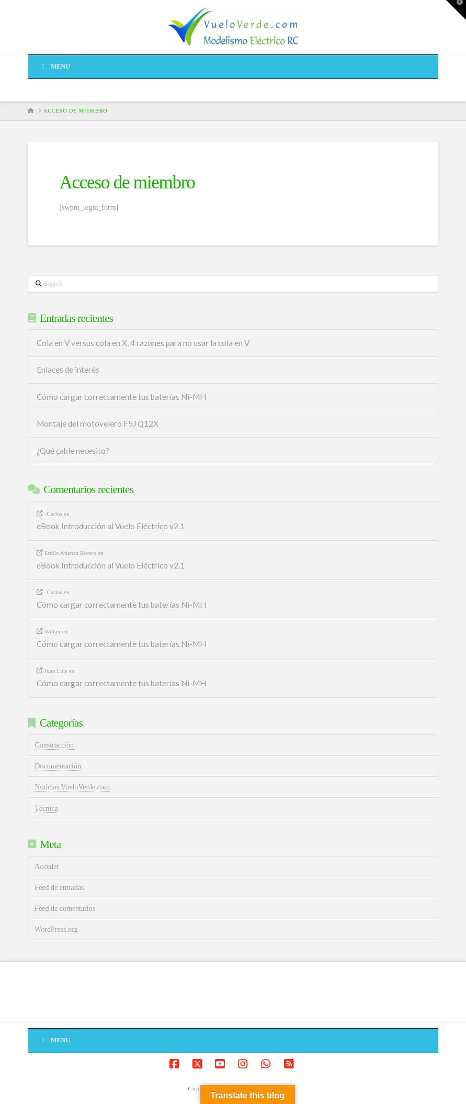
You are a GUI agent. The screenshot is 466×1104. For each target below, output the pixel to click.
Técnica (46, 808)
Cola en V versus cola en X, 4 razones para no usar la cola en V (143, 343)
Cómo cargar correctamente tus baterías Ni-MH (121, 397)
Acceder (47, 867)
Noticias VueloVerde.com (72, 787)
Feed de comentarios (65, 908)
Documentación (58, 766)
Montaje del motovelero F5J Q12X (97, 423)
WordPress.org (56, 929)
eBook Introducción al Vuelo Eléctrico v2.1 (111, 526)
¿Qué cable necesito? (73, 450)
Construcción (54, 745)
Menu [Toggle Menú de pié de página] (54, 1040)
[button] (456, 10)
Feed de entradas (59, 887)
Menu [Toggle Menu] (54, 66)
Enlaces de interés (68, 369)
